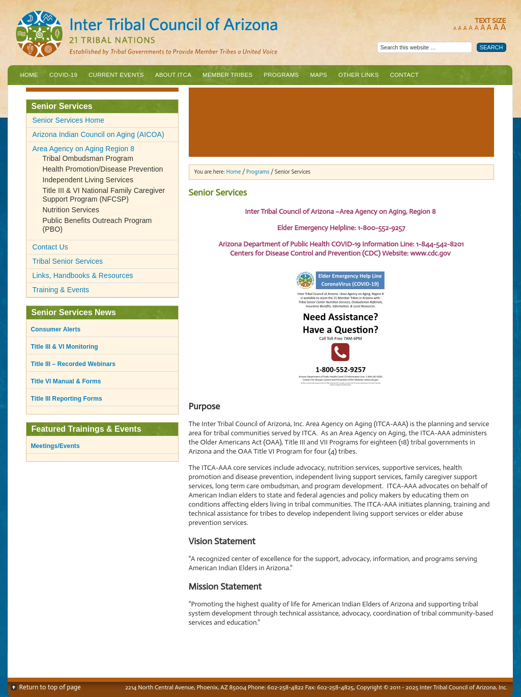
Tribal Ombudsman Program (88, 158)
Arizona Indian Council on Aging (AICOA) (98, 134)
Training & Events (61, 290)
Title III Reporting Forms (66, 398)
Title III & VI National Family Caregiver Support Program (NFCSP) (104, 194)
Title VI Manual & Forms (66, 381)
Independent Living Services (88, 180)
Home (29, 75)
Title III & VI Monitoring (64, 346)
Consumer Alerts (56, 329)
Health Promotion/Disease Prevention (103, 169)
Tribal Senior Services (68, 261)
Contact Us (50, 247)
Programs (280, 77)
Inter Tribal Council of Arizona (188, 34)
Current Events (116, 75)
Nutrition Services (71, 210)
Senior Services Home (68, 120)
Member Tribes (226, 77)
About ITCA (172, 77)
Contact (404, 75)
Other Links (358, 75)
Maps (318, 75)
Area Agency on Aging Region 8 (84, 149)
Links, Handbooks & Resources (83, 275)
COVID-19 (63, 75)
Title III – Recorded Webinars (73, 364)
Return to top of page (50, 687)
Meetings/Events (55, 446)
